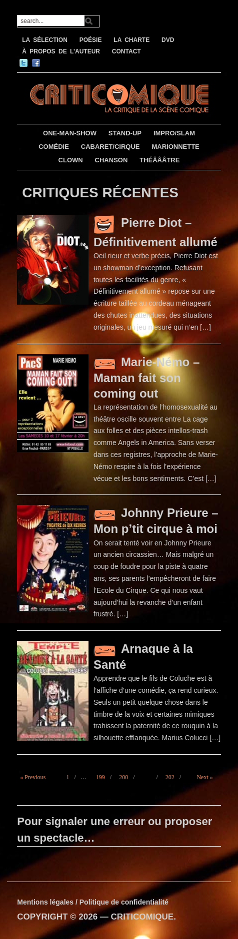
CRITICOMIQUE (142, 917)
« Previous (33, 777)
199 (100, 777)
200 (123, 777)
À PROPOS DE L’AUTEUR (61, 51)
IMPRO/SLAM (174, 133)
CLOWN (70, 160)
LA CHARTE (132, 39)
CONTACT (126, 51)
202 (170, 777)
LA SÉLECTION (45, 39)
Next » (204, 777)
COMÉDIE (53, 146)
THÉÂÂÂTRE (160, 160)
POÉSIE (91, 39)
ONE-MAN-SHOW (69, 133)
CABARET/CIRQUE (110, 146)
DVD (168, 39)
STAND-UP (125, 133)
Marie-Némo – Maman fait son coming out (147, 377)
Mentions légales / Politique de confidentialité (92, 902)
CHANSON (111, 160)
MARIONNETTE (175, 146)
